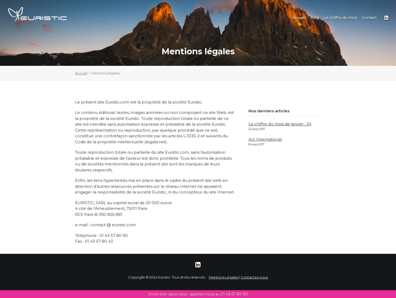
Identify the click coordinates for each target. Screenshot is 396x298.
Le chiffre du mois (340, 17)
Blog (314, 17)
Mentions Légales (223, 277)
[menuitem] (298, 18)
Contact (369, 17)
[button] (386, 18)
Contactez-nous (254, 277)
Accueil (299, 17)
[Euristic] (37, 14)
